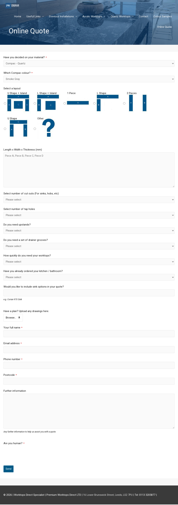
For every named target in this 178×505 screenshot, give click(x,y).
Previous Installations (61, 16)
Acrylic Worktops (92, 16)
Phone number (13, 359)
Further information (15, 391)
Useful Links (33, 16)
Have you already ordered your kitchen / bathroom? (33, 271)
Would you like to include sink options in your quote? (34, 286)
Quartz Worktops (120, 16)
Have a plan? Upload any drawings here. (26, 311)
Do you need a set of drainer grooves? (26, 240)
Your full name (13, 327)
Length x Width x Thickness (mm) (23, 149)
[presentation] (30, 453)
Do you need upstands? (17, 224)
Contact (143, 16)
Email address (13, 343)
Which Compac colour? (18, 72)
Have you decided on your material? (25, 57)
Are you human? (14, 444)
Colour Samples (162, 16)
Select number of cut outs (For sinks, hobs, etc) (31, 193)
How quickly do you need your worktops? (27, 255)
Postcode (10, 375)
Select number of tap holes (19, 209)
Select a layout (12, 88)
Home (17, 16)
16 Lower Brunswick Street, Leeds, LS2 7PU (108, 495)
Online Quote (164, 27)
